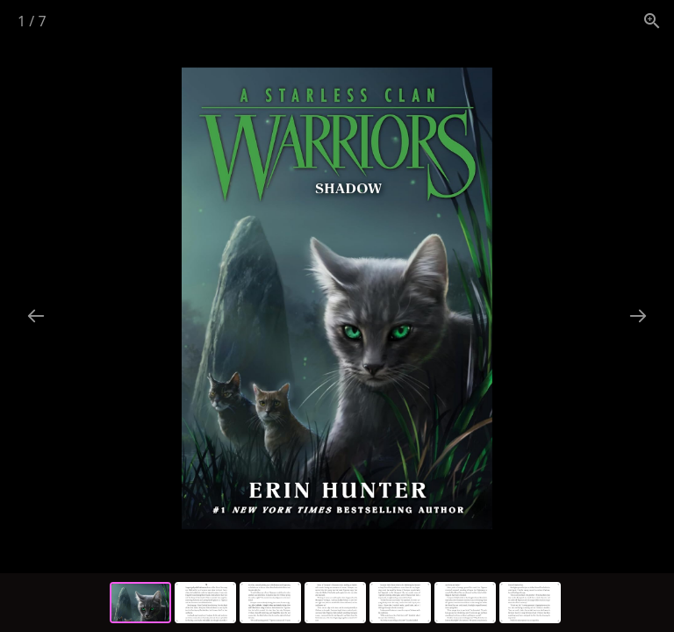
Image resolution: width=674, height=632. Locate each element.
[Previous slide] (36, 315)
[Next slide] (638, 315)
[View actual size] (652, 20)
